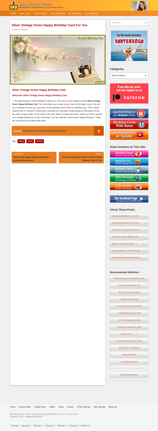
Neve (19, 414)
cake (85, 108)
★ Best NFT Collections (129, 348)
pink (34, 108)
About (61, 407)
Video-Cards (24, 13)
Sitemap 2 (37, 425)
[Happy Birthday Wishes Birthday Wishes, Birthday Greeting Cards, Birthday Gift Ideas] (36, 6)
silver (30, 141)
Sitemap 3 (49, 425)
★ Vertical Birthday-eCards (129, 313)
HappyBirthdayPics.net (34, 417)
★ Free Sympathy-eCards (129, 320)
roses (38, 108)
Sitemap (15, 425)
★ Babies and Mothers (129, 299)
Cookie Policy (40, 407)
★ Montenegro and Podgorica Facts (129, 278)
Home (12, 407)
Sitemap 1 (26, 425)
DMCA (52, 407)
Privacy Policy (25, 407)
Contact (70, 407)
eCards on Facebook (20, 30)
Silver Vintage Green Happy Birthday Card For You (46, 414)
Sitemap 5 (73, 425)
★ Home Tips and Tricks (129, 292)
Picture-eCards (40, 13)
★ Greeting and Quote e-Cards (129, 341)
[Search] (126, 23)
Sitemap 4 (61, 425)
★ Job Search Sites (129, 362)
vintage (39, 141)
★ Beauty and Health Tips (129, 285)
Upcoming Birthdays (129, 375)
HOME (13, 13)
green (21, 141)
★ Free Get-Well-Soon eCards (129, 306)
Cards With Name (57, 13)
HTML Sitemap (83, 407)
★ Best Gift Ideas (129, 355)
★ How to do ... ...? (129, 334)
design (64, 101)
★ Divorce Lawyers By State (129, 327)
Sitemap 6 (85, 425)
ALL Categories (91, 13)
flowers (67, 104)
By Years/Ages (75, 13)
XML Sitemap (99, 407)
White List (112, 407)
